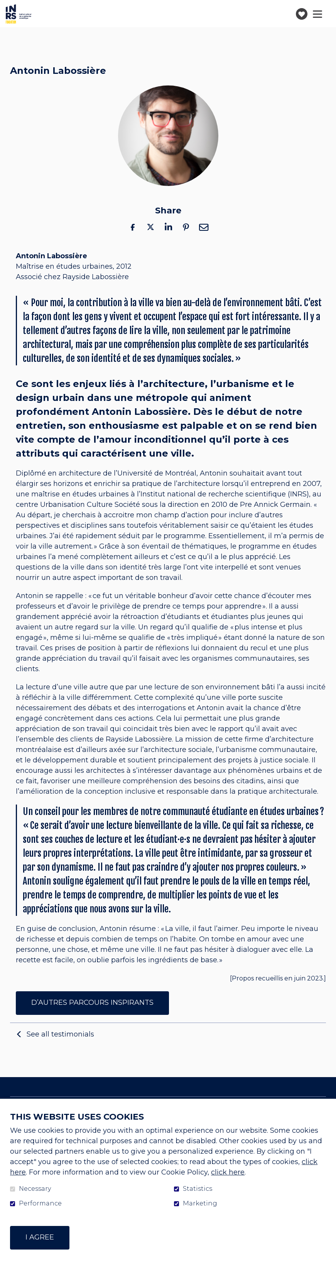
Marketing (200, 1203)
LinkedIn (168, 227)
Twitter (150, 227)
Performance (40, 1203)
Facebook (132, 227)
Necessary (35, 1188)
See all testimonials (60, 1034)
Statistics (197, 1188)
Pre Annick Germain (275, 505)
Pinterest (186, 227)
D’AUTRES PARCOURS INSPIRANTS (92, 1002)
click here (228, 1172)
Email (203, 227)
